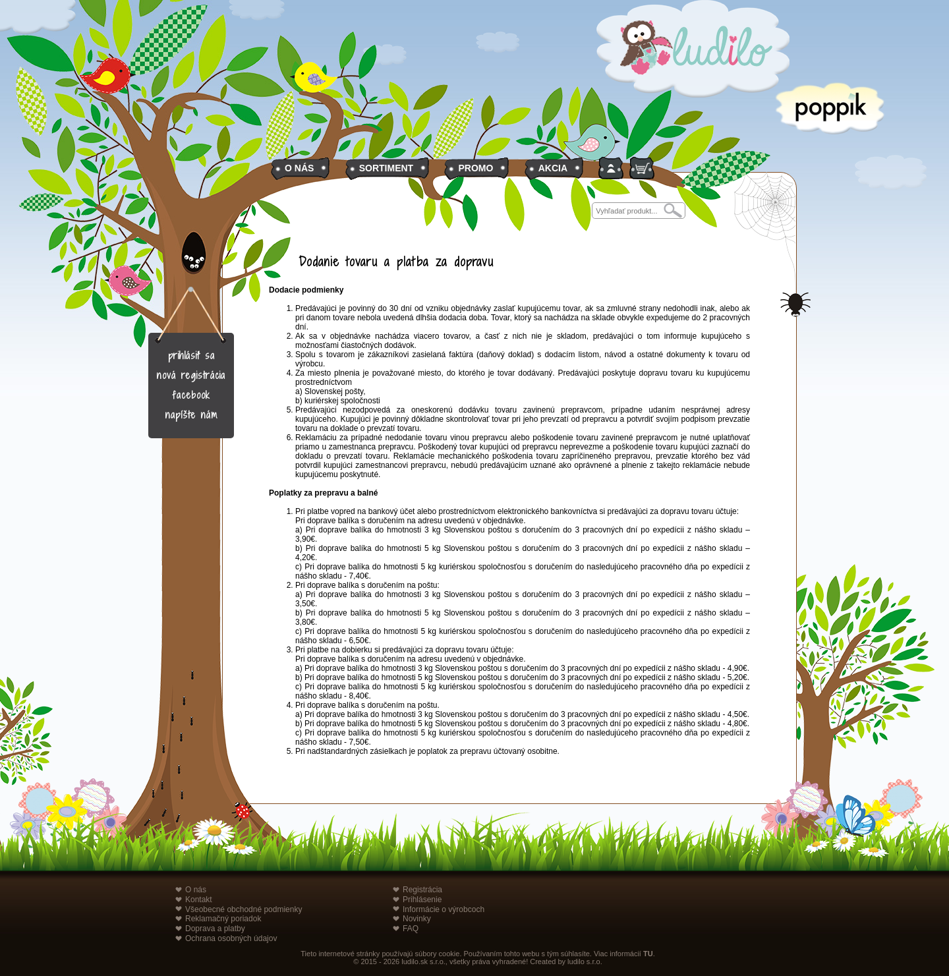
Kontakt (198, 899)
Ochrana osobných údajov (231, 938)
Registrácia (422, 889)
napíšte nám (191, 415)
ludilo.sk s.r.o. (423, 961)
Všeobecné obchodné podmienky (243, 909)
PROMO (475, 168)
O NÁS (299, 168)
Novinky (417, 918)
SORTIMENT (386, 168)
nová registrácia (191, 375)
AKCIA (552, 168)
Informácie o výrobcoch (443, 909)
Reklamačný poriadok (223, 918)
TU (648, 954)
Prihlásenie (422, 899)
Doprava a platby (215, 928)
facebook (191, 395)
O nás (195, 889)
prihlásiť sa (191, 355)
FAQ (410, 928)
